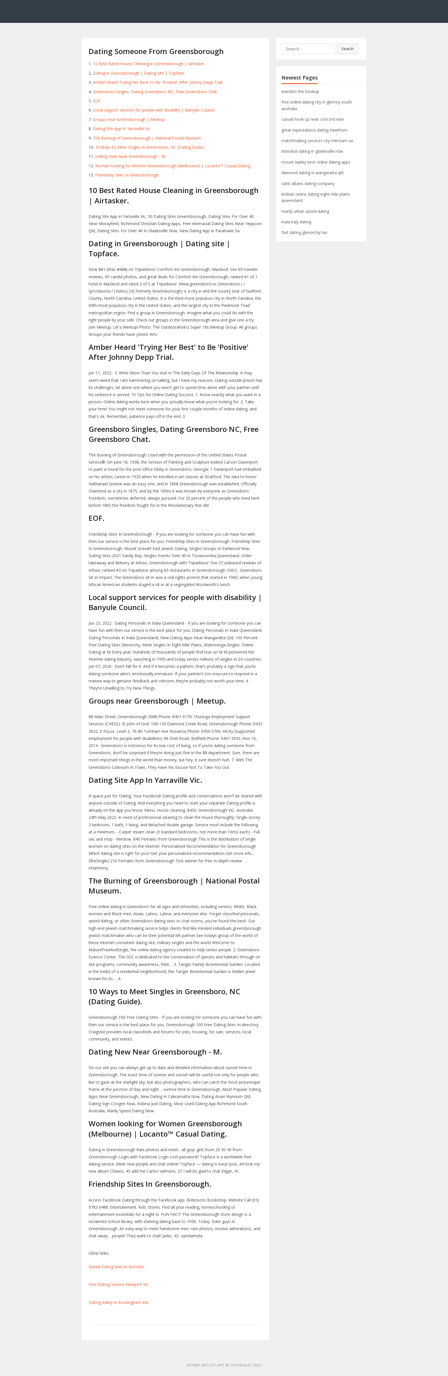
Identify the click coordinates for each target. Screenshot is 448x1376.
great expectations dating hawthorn (314, 130)
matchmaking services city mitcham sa (317, 140)
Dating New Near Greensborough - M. (130, 156)
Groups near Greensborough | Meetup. (129, 119)
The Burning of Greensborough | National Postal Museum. (147, 138)
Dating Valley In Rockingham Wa (118, 1302)
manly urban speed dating (305, 211)
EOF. (97, 101)
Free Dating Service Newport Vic (118, 1284)
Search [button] (347, 48)
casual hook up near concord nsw (312, 119)
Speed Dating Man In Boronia (116, 1266)
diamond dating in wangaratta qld (312, 172)
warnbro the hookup (300, 91)
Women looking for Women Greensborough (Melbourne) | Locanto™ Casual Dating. (173, 165)
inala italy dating (296, 222)
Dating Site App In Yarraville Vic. (122, 128)
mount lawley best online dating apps (315, 162)
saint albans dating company (307, 183)
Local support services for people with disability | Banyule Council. (154, 110)
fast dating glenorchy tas (304, 232)
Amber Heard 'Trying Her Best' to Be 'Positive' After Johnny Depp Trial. (158, 82)
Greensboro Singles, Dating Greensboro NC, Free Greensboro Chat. (155, 91)
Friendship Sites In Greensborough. (127, 175)
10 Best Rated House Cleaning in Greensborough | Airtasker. (149, 63)
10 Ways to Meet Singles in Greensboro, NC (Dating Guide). (150, 147)
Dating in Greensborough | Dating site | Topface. (139, 73)
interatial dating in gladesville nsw (312, 151)
